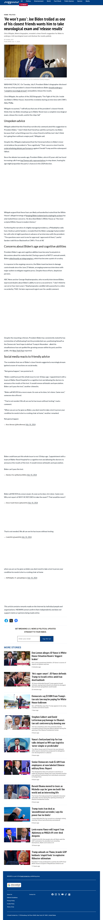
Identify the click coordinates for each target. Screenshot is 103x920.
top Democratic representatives (33, 160)
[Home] (11, 2)
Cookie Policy (10, 903)
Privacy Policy (11, 900)
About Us (9, 894)
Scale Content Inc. (25, 876)
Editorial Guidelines (12, 897)
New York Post (18, 350)
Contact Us (32, 894)
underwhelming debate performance (18, 148)
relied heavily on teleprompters (21, 258)
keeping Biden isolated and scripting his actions (44, 215)
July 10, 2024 (31, 425)
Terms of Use (10, 907)
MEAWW (9, 876)
